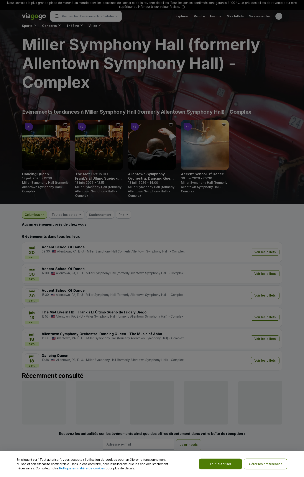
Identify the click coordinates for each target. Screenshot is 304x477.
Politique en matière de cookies (82, 468)
